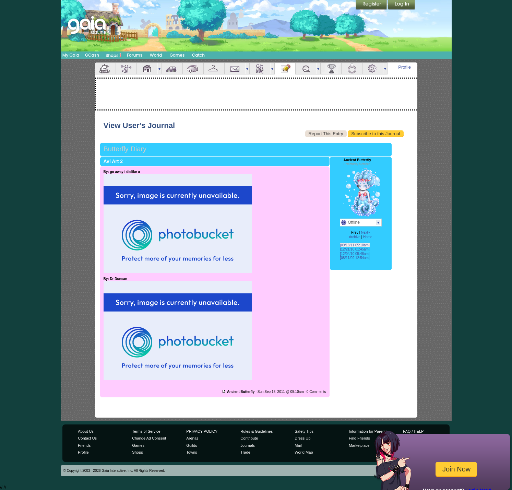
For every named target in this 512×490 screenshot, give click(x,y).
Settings (372, 68)
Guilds (191, 445)
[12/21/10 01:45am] (355, 249)
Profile (404, 67)
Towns (191, 452)
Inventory (214, 68)
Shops (113, 55)
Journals (247, 445)
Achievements (331, 68)
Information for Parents (368, 431)
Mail (235, 68)
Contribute (249, 438)
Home (367, 237)
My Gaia (70, 55)
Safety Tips (304, 431)
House (147, 68)
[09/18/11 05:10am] (355, 245)
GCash (92, 55)
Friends (260, 68)
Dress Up (302, 438)
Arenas (192, 438)
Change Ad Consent (149, 438)
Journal (285, 68)
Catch (198, 55)
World (156, 55)
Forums (134, 55)
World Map (304, 452)
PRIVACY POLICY (201, 431)
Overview (105, 68)
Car (172, 68)
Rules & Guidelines (256, 431)
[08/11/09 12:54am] (355, 258)
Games (177, 55)
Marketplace (359, 445)
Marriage (352, 68)
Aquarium (193, 68)
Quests (306, 68)
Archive (354, 237)
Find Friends (359, 438)
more (159, 68)
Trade (245, 452)
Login (401, 5)
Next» (365, 232)
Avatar (126, 68)
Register (372, 5)
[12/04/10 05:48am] (355, 254)
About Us (85, 431)
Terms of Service (146, 431)
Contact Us (87, 438)
